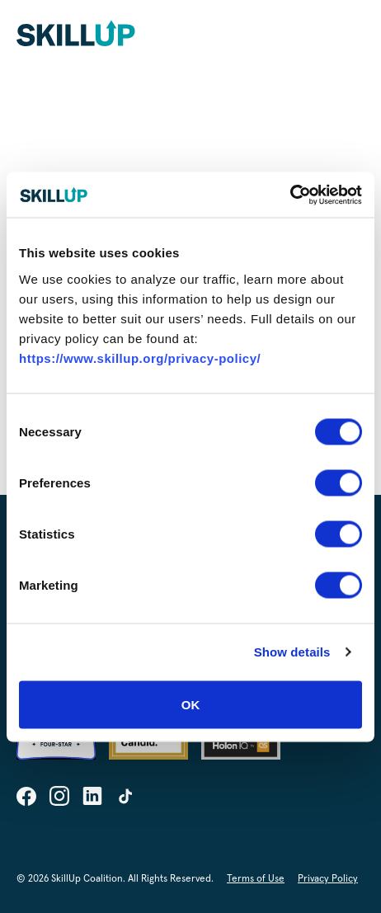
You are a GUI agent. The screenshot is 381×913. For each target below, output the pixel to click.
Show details (292, 652)
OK (190, 704)
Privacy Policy (328, 879)
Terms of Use (256, 879)
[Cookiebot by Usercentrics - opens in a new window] (290, 194)
